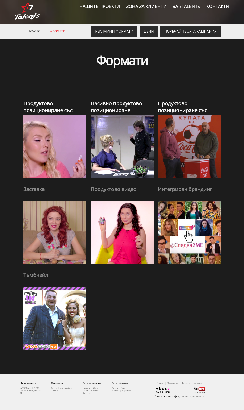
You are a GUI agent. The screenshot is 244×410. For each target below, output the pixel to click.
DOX (36, 388)
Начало (34, 30)
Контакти (217, 6)
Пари (85, 390)
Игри (123, 388)
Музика (115, 390)
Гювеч (54, 388)
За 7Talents (186, 6)
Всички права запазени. (193, 396)
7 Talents (27, 12)
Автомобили (66, 388)
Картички (126, 390)
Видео (115, 388)
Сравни (54, 390)
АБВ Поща (25, 388)
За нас (160, 383)
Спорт (96, 388)
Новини (86, 388)
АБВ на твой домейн (30, 390)
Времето (95, 390)
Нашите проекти (99, 6)
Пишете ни (172, 383)
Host (22, 393)
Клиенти (198, 383)
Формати (57, 30)
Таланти (186, 383)
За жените (88, 393)
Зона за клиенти (146, 6)
